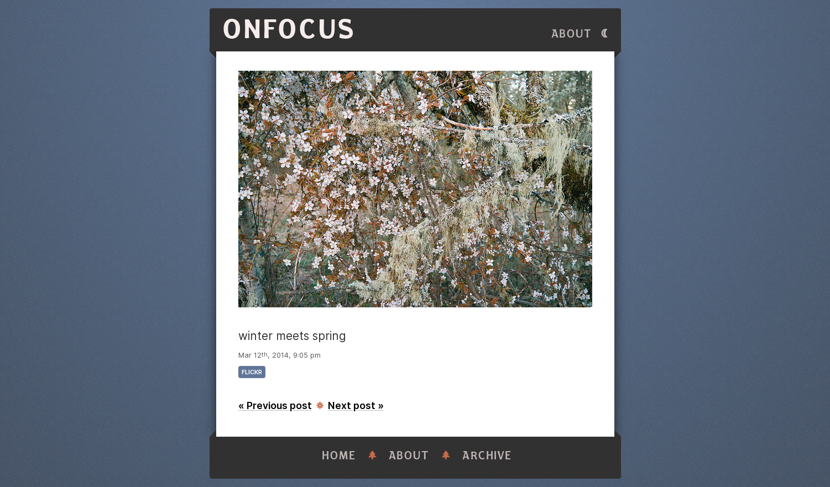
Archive (487, 456)
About (571, 34)
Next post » (356, 405)
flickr (252, 372)
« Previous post (275, 405)
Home (339, 456)
